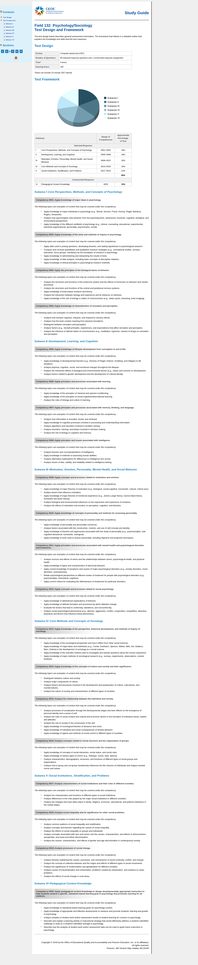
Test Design (7, 17)
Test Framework (9, 20)
